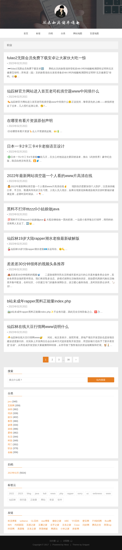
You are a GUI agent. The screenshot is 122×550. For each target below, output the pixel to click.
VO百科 (75, 521)
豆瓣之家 (42, 525)
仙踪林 (12, 499)
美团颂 (20, 529)
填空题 (23, 499)
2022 (11, 493)
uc (87, 493)
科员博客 (12, 521)
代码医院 (19, 525)
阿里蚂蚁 (43, 529)
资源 (51, 499)
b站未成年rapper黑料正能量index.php (39, 301)
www (108, 493)
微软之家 (56, 521)
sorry (80, 493)
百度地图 (94, 33)
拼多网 (75, 529)
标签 (38, 33)
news (53, 493)
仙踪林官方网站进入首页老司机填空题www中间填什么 (53, 91)
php (61, 493)
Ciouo (76, 525)
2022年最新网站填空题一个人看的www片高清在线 (49, 176)
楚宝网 (85, 521)
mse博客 (45, 521)
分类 (62, 33)
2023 (20, 493)
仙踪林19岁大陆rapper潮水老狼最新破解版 (43, 238)
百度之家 (31, 525)
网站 (43, 499)
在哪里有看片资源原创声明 (30, 120)
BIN (10, 525)
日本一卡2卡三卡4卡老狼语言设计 (36, 146)
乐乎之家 (54, 525)
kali (44, 493)
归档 (50, 33)
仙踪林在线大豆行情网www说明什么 (38, 326)
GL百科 (34, 521)
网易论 (54, 529)
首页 (25, 33)
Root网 (108, 521)
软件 (60, 499)
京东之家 (66, 525)
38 (68, 359)
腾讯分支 (96, 525)
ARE (66, 521)
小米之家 (65, 529)
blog (29, 493)
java (37, 493)
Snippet (85, 544)
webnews (97, 493)
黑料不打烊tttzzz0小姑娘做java (33, 209)
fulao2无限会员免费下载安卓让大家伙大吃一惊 (46, 58)
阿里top (107, 525)
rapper (70, 493)
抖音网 (11, 529)
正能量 (33, 499)
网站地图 (77, 33)
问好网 (86, 525)
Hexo (66, 544)
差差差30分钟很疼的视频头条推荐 (36, 264)
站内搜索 (100, 380)
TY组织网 (97, 521)
